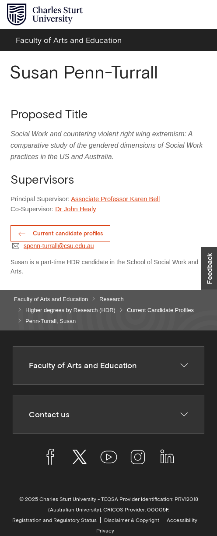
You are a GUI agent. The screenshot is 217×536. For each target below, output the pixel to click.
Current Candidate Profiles (160, 310)
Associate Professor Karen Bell (115, 198)
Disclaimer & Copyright (131, 520)
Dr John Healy (75, 209)
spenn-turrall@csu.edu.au (59, 245)
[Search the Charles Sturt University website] (182, 15)
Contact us (109, 414)
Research (111, 299)
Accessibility (182, 520)
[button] (209, 268)
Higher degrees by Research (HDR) (70, 310)
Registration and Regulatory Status (54, 520)
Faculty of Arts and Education (51, 299)
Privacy (105, 531)
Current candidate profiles (68, 233)
